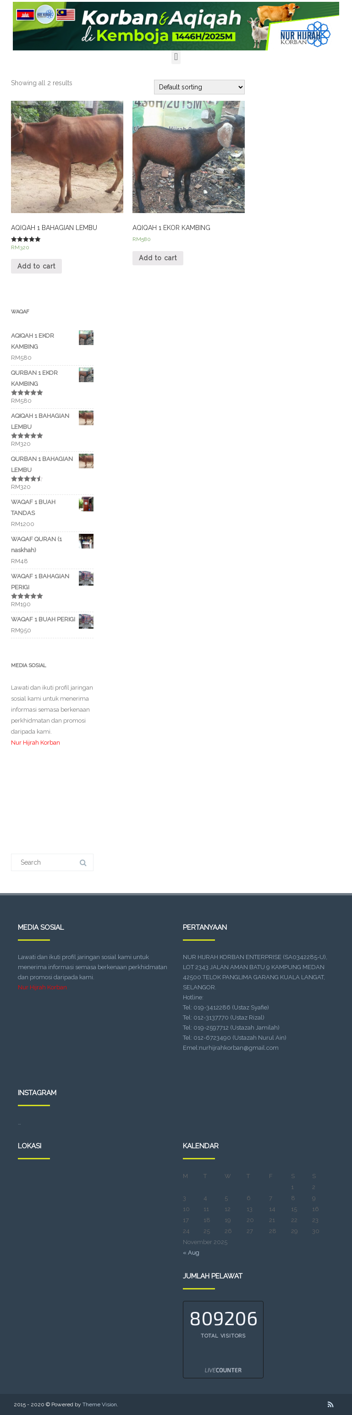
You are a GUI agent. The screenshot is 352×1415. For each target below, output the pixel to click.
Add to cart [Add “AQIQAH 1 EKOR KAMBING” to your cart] (158, 258)
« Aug (191, 1252)
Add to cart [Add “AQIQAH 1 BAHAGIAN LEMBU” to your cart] (36, 266)
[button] (175, 56)
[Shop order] (199, 87)
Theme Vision (99, 1404)
